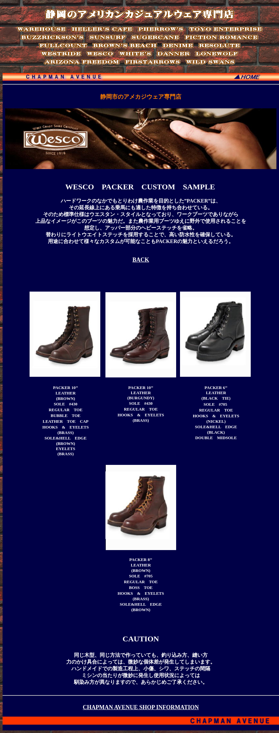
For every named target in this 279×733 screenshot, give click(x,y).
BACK (140, 260)
